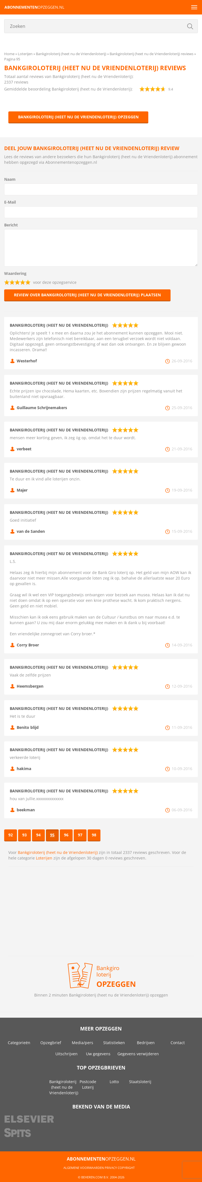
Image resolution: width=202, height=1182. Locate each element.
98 (94, 834)
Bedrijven (146, 1042)
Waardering (15, 273)
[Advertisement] (101, 911)
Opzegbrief (50, 1042)
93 (24, 834)
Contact (178, 1042)
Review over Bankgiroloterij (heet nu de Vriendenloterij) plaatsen (87, 294)
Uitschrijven (66, 1053)
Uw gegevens (98, 1053)
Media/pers (82, 1042)
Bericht (11, 225)
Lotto (114, 1081)
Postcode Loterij (88, 1084)
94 (38, 834)
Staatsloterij (140, 1081)
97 (80, 834)
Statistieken (114, 1042)
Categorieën (19, 1042)
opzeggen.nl (34, 7)
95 (52, 834)
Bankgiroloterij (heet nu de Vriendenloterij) (58, 852)
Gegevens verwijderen (138, 1053)
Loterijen (44, 858)
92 (10, 834)
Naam (10, 179)
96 (66, 834)
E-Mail (10, 202)
